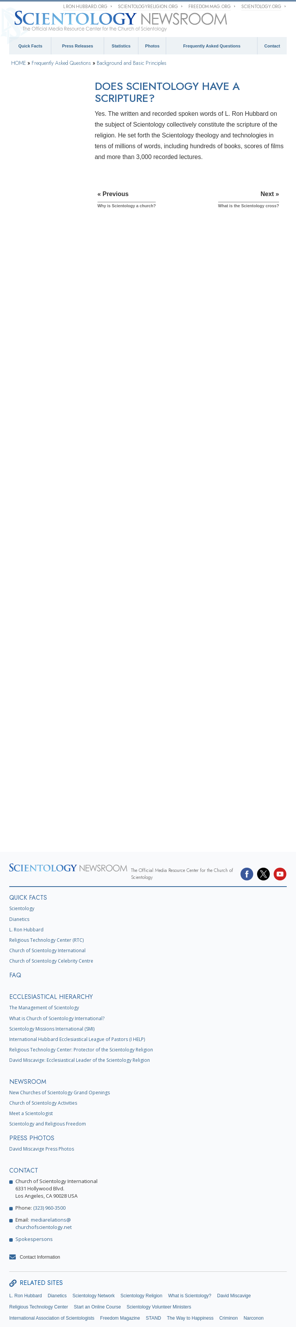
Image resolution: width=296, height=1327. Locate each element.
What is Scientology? (189, 1252)
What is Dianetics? (36, 312)
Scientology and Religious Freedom (47, 1080)
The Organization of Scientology (35, 668)
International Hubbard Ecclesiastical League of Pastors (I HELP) (77, 996)
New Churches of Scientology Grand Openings (59, 1049)
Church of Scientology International (47, 907)
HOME (18, 63)
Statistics (121, 46)
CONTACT (23, 1126)
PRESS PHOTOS (31, 1094)
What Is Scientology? (39, 166)
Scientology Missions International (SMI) (51, 985)
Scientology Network (93, 1252)
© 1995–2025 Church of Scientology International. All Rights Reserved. (52, 1313)
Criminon (228, 1275)
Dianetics (19, 875)
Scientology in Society (38, 779)
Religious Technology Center (38, 713)
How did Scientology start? (44, 178)
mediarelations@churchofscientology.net (43, 1180)
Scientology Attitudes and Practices (42, 618)
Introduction (27, 111)
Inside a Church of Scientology (34, 594)
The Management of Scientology (44, 964)
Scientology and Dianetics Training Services (42, 486)
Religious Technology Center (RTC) (46, 897)
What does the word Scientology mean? (37, 152)
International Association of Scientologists (51, 1275)
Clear (19, 533)
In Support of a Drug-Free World (88, 1286)
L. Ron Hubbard (26, 886)
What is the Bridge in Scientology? (38, 371)
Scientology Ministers (38, 571)
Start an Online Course (97, 1263)
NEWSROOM (27, 1038)
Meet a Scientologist (31, 1070)
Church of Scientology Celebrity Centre (51, 917)
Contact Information (40, 1213)
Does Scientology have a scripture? (42, 259)
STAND (153, 1275)
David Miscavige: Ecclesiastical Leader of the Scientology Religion (79, 1017)
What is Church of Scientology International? (56, 975)
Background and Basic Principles (131, 63)
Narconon (254, 1275)
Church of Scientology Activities (43, 1059)
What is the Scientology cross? (41, 276)
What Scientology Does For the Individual (44, 436)
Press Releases (77, 46)
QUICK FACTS (28, 854)
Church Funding (32, 759)
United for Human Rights (152, 1286)
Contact (272, 46)
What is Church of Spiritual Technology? (43, 737)
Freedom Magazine (120, 1275)
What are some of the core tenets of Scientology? (44, 208)
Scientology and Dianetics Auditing (42, 510)
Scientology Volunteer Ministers (159, 1263)
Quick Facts (30, 46)
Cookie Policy (138, 1313)
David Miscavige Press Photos (41, 1105)
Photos (152, 46)
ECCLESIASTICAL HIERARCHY (51, 953)
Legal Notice (182, 1313)
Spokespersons (34, 1195)
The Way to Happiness (190, 1275)
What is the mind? (35, 323)
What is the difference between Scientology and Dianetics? (43, 352)
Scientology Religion (141, 1252)
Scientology (21, 865)
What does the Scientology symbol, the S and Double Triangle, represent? (44, 295)
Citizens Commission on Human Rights (49, 1297)
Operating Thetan (33, 552)
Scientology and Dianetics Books (42, 461)
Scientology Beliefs (35, 394)
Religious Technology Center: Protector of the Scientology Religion (81, 1006)
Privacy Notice (114, 1313)
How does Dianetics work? (44, 334)
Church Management (37, 690)
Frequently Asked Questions (211, 46)
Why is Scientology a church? (38, 242)
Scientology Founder (37, 414)
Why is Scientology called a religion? (45, 225)
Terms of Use (160, 1313)
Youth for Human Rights (207, 1286)
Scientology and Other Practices (38, 643)
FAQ (15, 932)
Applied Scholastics (29, 1286)
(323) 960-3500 (49, 1164)
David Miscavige (234, 1252)
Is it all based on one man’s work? (45, 192)
